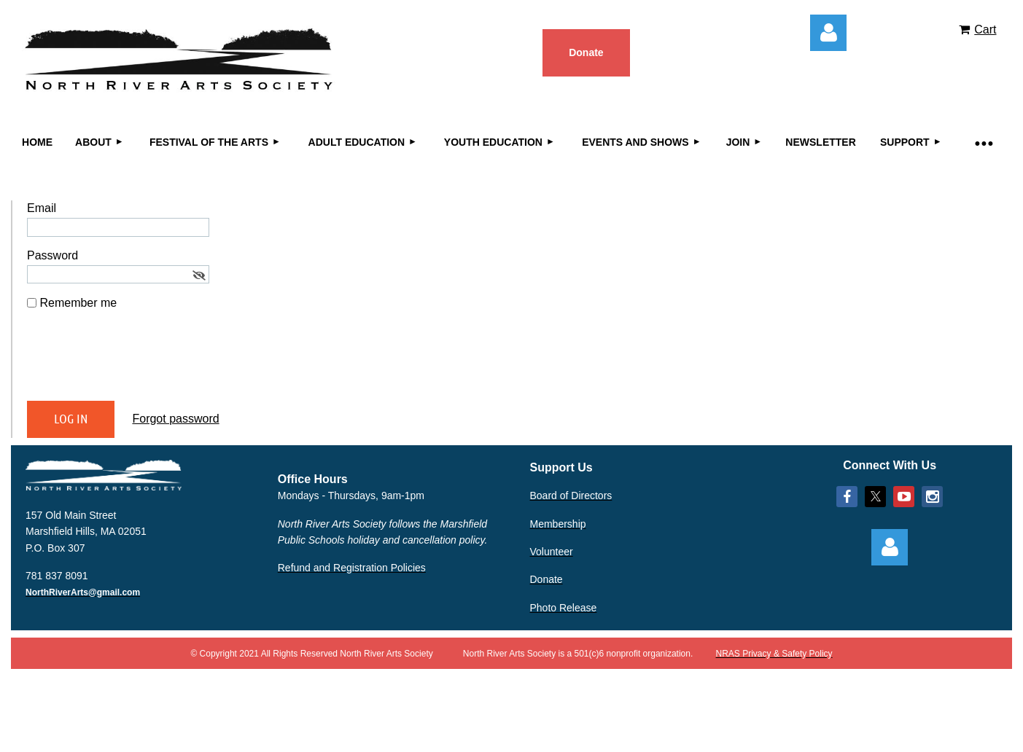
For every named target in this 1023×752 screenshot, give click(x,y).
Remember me (78, 303)
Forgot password (175, 418)
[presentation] (138, 361)
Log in (828, 33)
